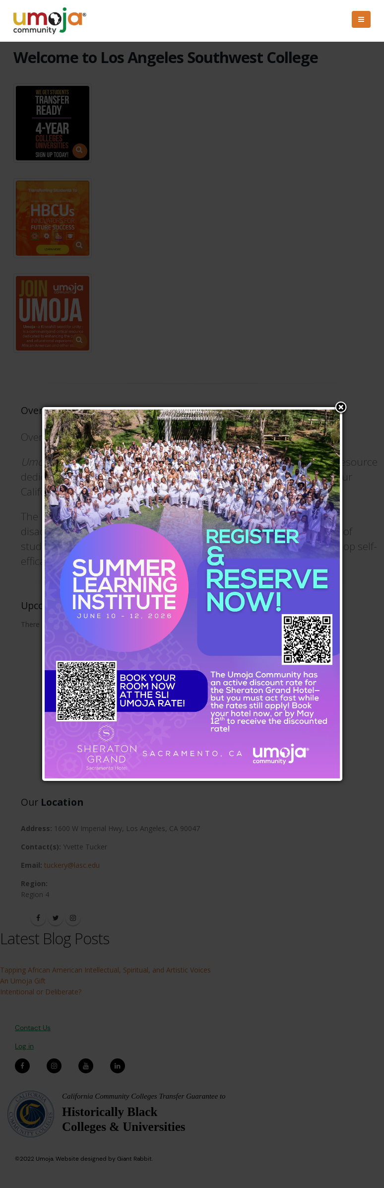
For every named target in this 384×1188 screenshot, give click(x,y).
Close (340, 408)
